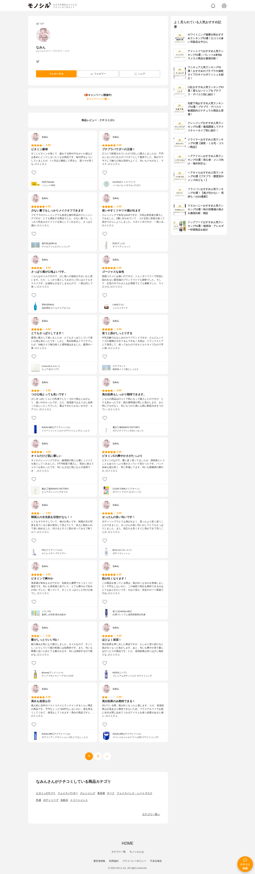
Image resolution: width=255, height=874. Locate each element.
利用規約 (114, 861)
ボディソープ (50, 800)
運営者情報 (99, 861)
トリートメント (79, 800)
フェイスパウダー (67, 793)
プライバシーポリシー (134, 861)
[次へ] (98, 756)
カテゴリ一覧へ (151, 814)
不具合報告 (156, 861)
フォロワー (98, 73)
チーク (111, 793)
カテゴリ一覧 (118, 851)
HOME (127, 843)
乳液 (38, 800)
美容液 (101, 793)
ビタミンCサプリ (46, 793)
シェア (139, 73)
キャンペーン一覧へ (97, 98)
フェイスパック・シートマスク (134, 793)
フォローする (56, 73)
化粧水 (64, 800)
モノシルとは (137, 851)
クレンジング (87, 793)
